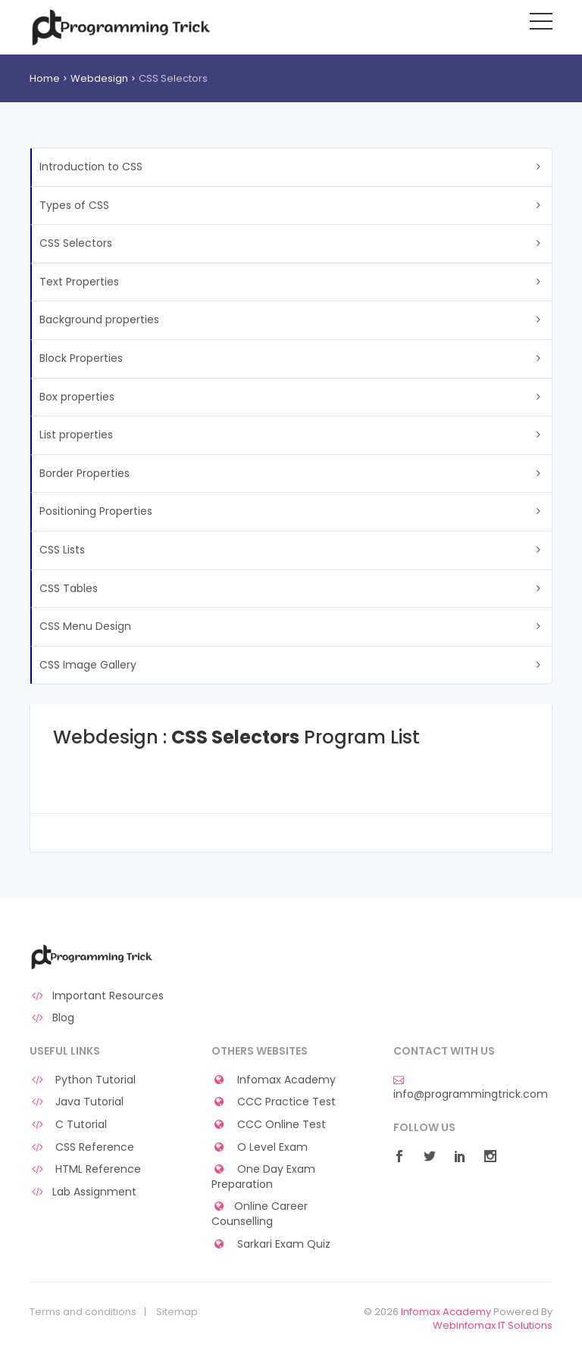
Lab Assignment (83, 1192)
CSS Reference (82, 1147)
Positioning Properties (95, 511)
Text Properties (79, 281)
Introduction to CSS (90, 166)
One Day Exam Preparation (263, 1177)
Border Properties (84, 473)
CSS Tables (68, 588)
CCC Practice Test (273, 1102)
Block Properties (81, 358)
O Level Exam (259, 1147)
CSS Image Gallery (87, 664)
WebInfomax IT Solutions (492, 1325)
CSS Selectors (75, 243)
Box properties (76, 396)
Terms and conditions (83, 1312)
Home (45, 78)
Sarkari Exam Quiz (270, 1244)
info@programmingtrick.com (470, 1088)
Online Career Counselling (259, 1214)
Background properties (99, 319)
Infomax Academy (273, 1080)
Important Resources (97, 996)
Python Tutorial (83, 1080)
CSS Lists (62, 549)
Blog (52, 1018)
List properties (76, 434)
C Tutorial (68, 1124)
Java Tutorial (77, 1102)
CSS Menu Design (85, 626)
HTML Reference (85, 1169)
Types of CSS (74, 205)
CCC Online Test (268, 1124)
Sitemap (177, 1312)
